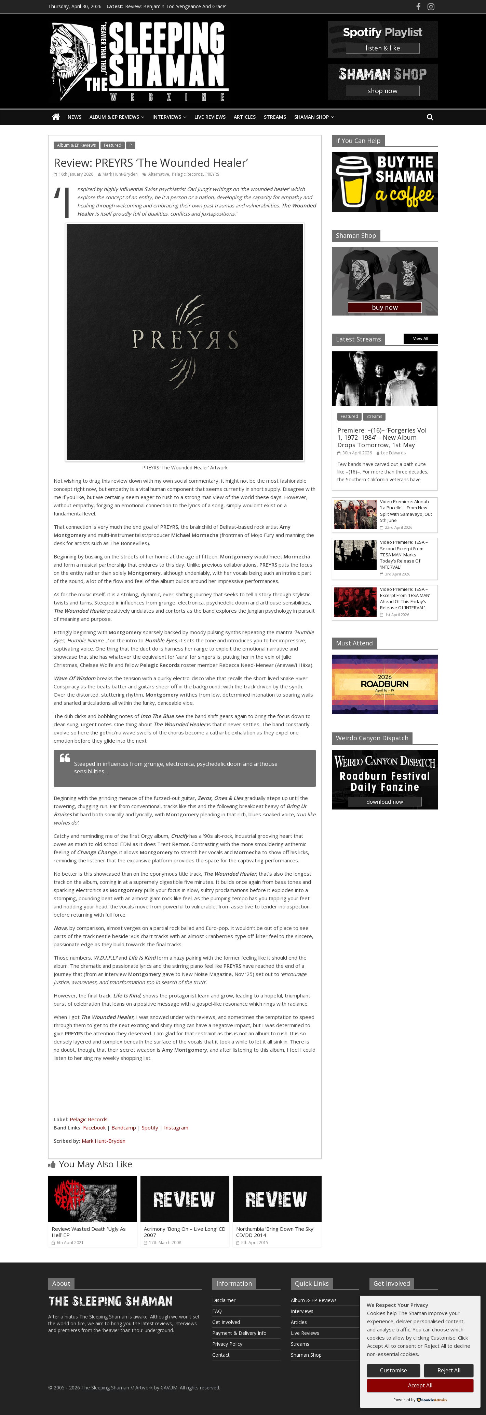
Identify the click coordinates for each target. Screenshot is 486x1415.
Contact (221, 1355)
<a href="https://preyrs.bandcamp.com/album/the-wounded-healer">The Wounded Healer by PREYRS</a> (185, 1087)
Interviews (166, 117)
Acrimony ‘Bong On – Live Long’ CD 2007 (185, 1231)
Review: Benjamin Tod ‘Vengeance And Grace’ (175, 6)
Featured (112, 145)
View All (420, 338)
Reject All (448, 1370)
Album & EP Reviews (114, 117)
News (74, 117)
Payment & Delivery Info (239, 1333)
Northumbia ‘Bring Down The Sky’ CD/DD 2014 (275, 1231)
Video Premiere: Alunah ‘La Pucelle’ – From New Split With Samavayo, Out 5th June (406, 510)
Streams (275, 117)
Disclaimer (223, 1300)
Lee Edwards (393, 453)
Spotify (150, 1127)
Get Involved (226, 1322)
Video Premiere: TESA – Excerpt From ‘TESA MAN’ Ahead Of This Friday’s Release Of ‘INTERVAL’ (405, 598)
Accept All (420, 1385)
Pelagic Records (187, 174)
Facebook (94, 1127)
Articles (245, 117)
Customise (393, 1370)
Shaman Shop (311, 117)
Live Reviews (210, 117)
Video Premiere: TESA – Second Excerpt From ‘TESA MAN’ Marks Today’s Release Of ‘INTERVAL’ (404, 554)
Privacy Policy (227, 1344)
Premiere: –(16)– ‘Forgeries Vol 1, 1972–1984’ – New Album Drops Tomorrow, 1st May (382, 437)
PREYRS (212, 174)
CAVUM (169, 1387)
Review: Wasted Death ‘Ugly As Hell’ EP (89, 1231)
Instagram (176, 1127)
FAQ (217, 1311)
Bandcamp (123, 1127)
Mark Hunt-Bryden (120, 174)
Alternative (158, 174)
